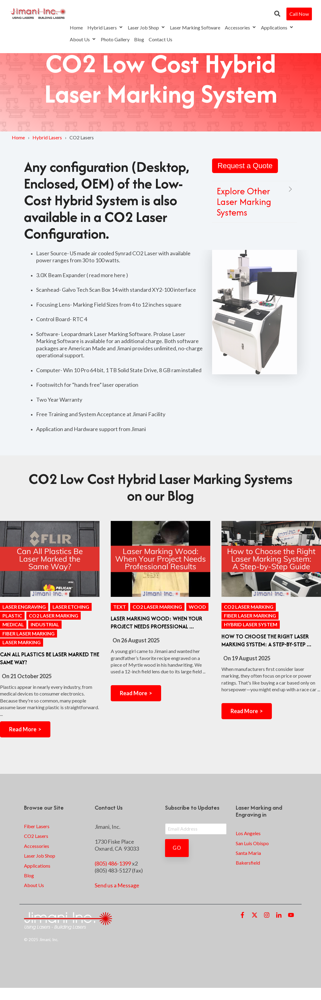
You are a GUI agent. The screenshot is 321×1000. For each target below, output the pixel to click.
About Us (83, 39)
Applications (277, 27)
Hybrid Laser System (250, 624)
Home (76, 27)
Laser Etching (70, 607)
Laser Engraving (24, 607)
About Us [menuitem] (34, 885)
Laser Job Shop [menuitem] (39, 856)
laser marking (21, 642)
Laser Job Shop (146, 27)
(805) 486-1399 (113, 863)
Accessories (240, 27)
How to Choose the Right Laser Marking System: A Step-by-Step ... (266, 640)
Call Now (299, 14)
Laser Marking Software (195, 27)
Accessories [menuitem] (36, 846)
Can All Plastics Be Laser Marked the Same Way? (49, 658)
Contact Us (160, 39)
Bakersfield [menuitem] (248, 863)
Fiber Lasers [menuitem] (36, 826)
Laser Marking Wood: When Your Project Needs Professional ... (156, 622)
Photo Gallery (115, 39)
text (119, 607)
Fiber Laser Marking (28, 633)
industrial (45, 624)
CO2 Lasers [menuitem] (36, 836)
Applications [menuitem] (37, 866)
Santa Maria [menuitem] (248, 853)
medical (13, 624)
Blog (139, 39)
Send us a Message (117, 885)
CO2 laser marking (53, 615)
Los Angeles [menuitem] (248, 833)
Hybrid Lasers (105, 27)
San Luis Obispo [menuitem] (252, 843)
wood (197, 607)
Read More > (25, 729)
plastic (12, 615)
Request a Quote (245, 166)
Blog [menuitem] (29, 875)
